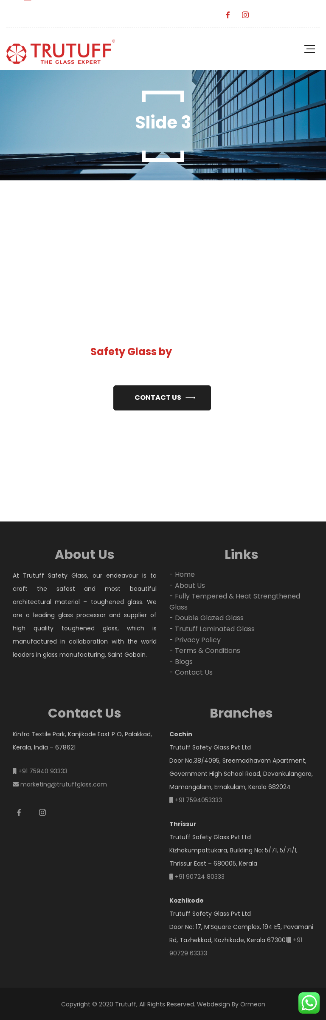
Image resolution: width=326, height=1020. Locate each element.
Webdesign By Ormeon (231, 1004)
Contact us (158, 397)
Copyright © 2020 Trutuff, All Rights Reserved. (128, 1004)
